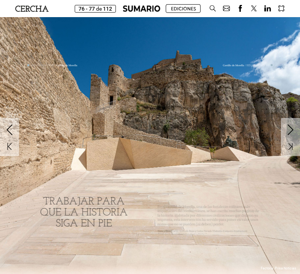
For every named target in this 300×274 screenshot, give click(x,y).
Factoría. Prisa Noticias (278, 268)
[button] (213, 8)
